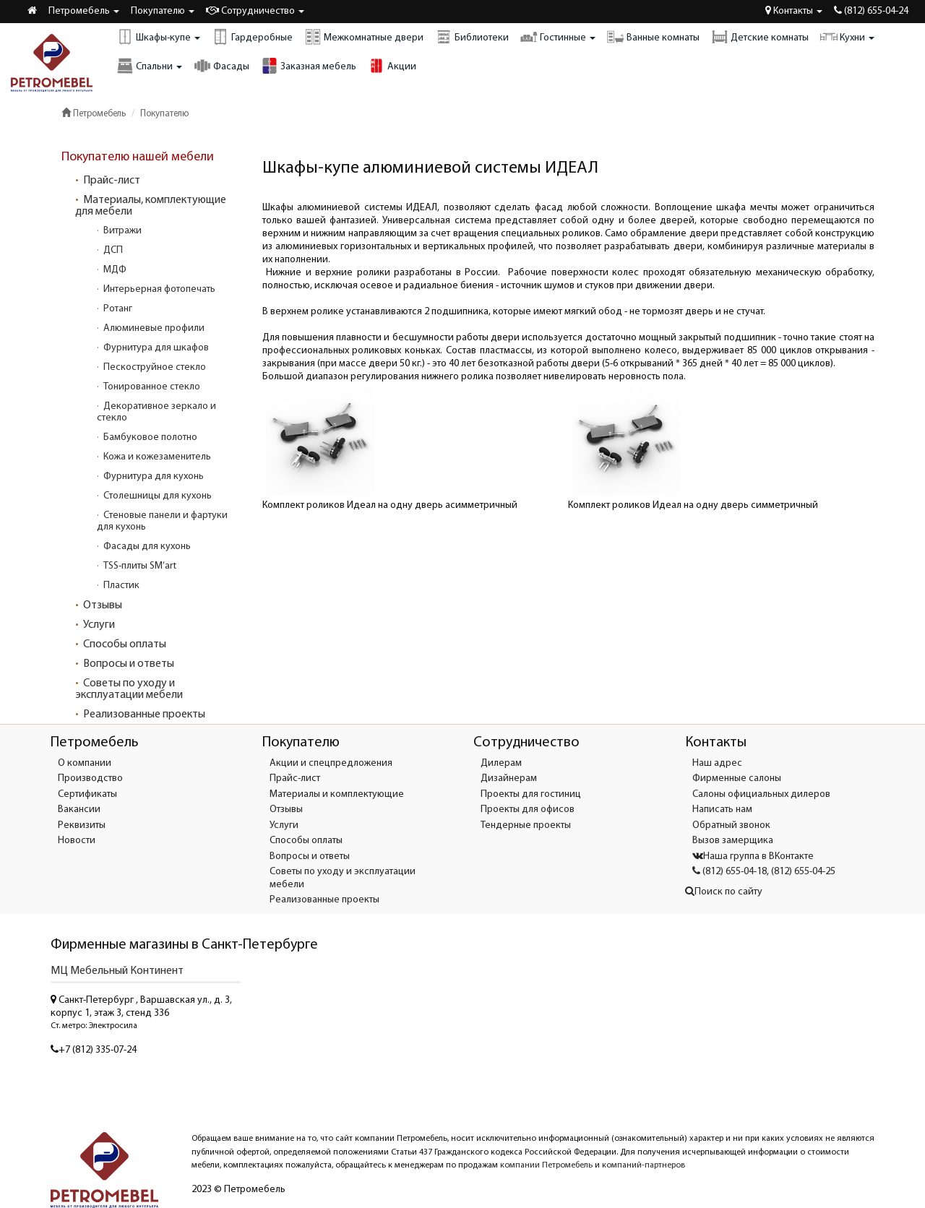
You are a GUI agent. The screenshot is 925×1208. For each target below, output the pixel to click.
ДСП (113, 250)
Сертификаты (87, 794)
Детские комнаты (760, 37)
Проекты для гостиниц (531, 794)
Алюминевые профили (154, 328)
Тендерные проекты (526, 825)
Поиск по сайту (723, 891)
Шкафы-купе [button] (158, 37)
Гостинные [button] (557, 37)
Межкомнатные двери (363, 37)
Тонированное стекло (151, 386)
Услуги (99, 625)
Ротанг (117, 308)
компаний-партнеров (643, 1165)
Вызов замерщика (732, 840)
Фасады (221, 65)
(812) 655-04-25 (803, 871)
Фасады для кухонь (147, 546)
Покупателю (164, 113)
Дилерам (501, 763)
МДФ (114, 269)
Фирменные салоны (736, 778)
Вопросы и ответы (128, 664)
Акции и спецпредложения (331, 763)
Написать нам (722, 809)
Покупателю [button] (162, 11)
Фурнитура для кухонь (153, 476)
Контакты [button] (793, 11)
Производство (90, 778)
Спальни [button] (149, 65)
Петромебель (93, 113)
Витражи (122, 230)
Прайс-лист (111, 180)
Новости (76, 840)
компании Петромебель (546, 1165)
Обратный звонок (731, 825)
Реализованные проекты (144, 714)
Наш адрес (717, 763)
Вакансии (79, 809)
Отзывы (102, 605)
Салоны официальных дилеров (761, 794)
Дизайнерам (509, 778)
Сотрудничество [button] (255, 11)
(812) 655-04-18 (729, 871)
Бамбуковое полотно (150, 437)
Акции (392, 65)
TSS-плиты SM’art (139, 566)
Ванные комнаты (653, 37)
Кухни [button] (847, 37)
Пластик (121, 585)
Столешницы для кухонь (157, 496)
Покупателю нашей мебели (137, 157)
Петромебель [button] (83, 11)
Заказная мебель (308, 65)
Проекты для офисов (528, 809)
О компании (84, 763)
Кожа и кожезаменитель (157, 457)
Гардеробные (252, 37)
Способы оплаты (124, 644)
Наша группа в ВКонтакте (753, 856)
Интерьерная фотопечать (159, 289)
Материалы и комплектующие (337, 794)
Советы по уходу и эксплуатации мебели (129, 689)
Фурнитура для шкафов (156, 347)
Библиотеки (472, 37)
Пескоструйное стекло (154, 367)
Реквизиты (82, 825)
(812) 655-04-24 (871, 11)
